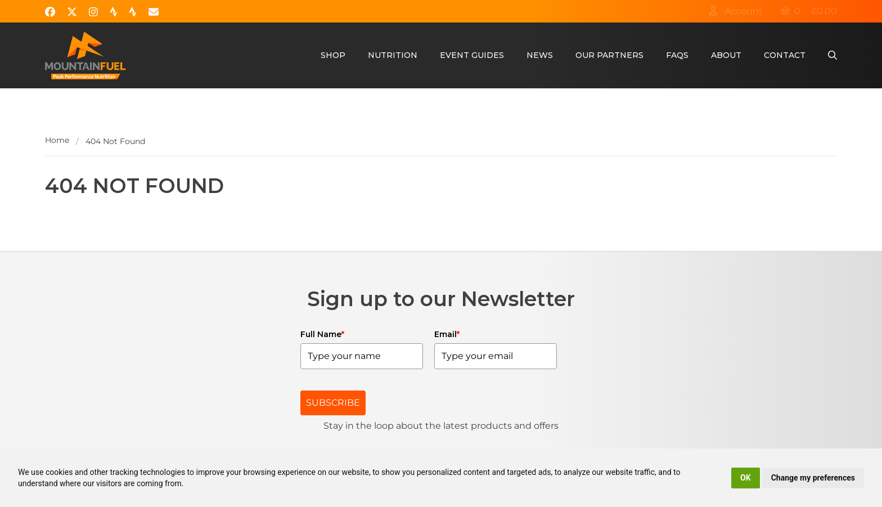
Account (736, 11)
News (539, 55)
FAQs (677, 55)
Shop (333, 55)
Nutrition (392, 55)
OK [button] (745, 477)
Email (447, 334)
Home (57, 140)
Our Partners (609, 55)
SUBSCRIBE (333, 402)
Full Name (322, 334)
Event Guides (472, 55)
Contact (785, 55)
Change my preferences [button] (813, 477)
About (726, 55)
